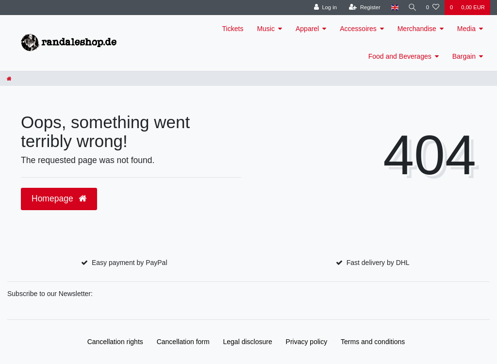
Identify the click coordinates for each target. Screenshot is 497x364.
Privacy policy (307, 342)
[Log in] (322, 7)
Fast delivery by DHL (378, 262)
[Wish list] (433, 7)
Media (466, 29)
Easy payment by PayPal (129, 262)
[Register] (362, 7)
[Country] (392, 7)
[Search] (411, 7)
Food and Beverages (399, 56)
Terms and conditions (373, 342)
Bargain (464, 56)
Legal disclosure (247, 342)
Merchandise (417, 29)
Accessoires (358, 29)
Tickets (233, 29)
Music (266, 29)
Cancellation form (183, 342)
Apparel (307, 29)
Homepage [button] (59, 198)
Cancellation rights (115, 342)
